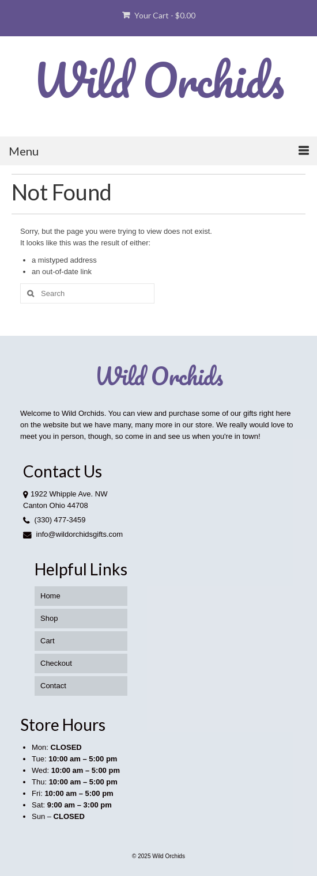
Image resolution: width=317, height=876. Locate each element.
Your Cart (158, 15)
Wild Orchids (158, 79)
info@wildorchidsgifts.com (73, 534)
